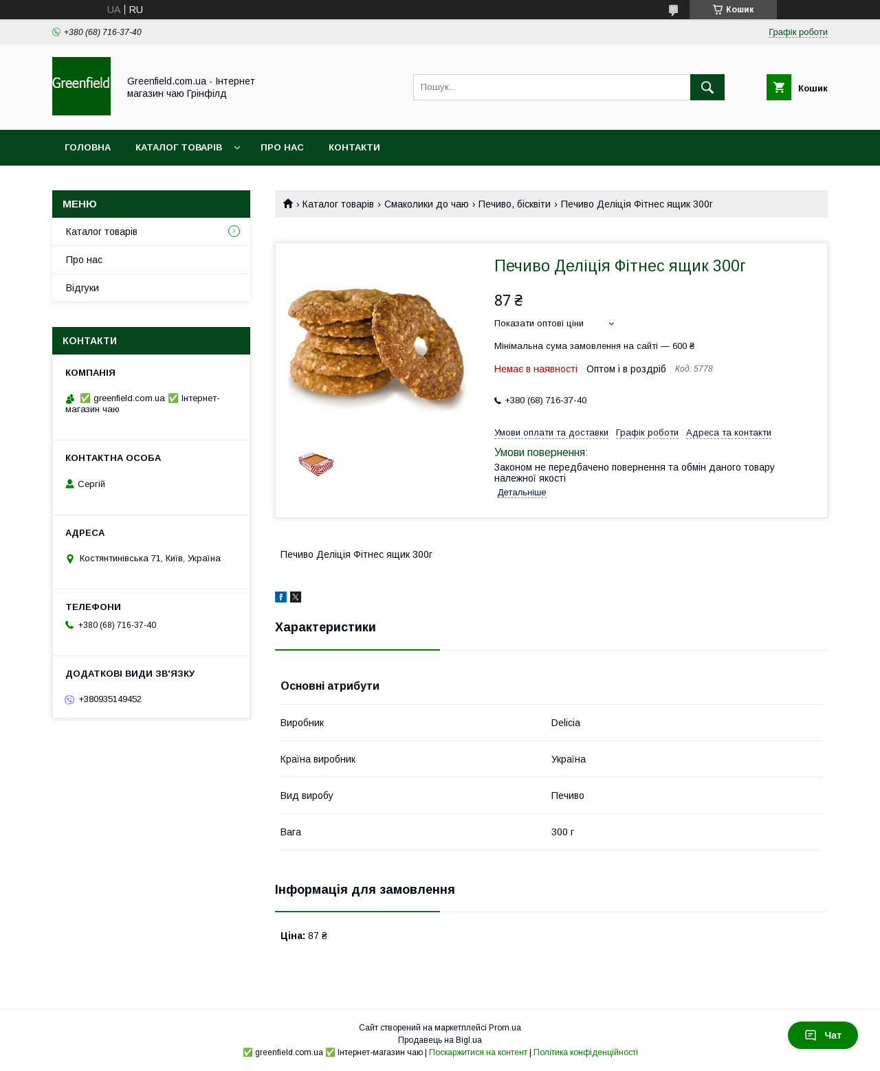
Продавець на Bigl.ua (440, 1040)
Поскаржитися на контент (478, 1052)
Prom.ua (505, 1028)
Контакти (354, 147)
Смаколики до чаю (426, 204)
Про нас (282, 147)
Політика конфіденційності (586, 1052)
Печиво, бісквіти (514, 204)
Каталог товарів (178, 147)
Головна (88, 147)
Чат (823, 1035)
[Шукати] (707, 87)
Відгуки (82, 287)
